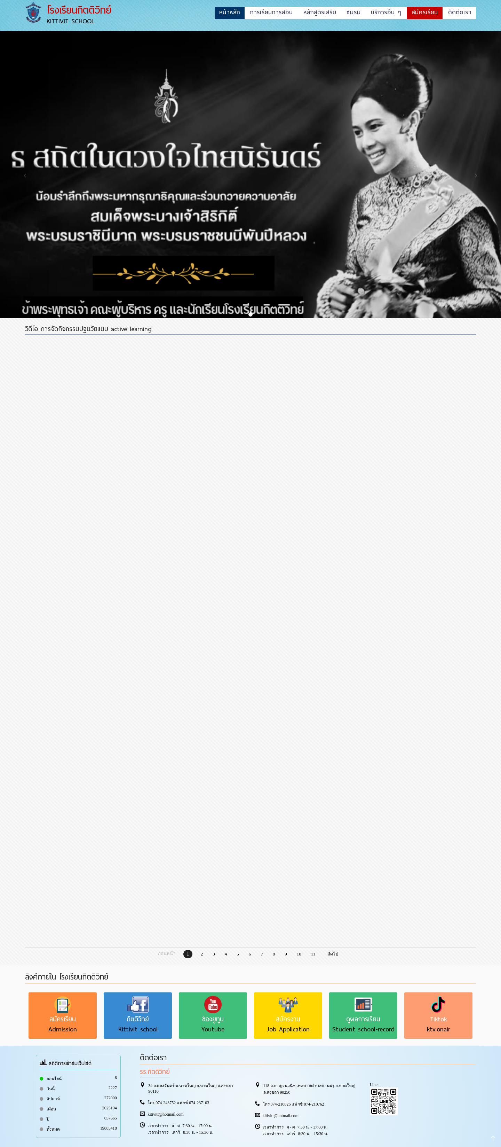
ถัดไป (332, 954)
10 (299, 954)
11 (313, 954)
